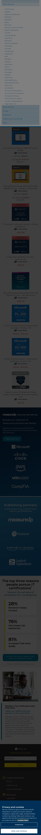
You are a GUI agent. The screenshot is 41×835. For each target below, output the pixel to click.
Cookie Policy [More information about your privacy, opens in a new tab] (22, 822)
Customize (19, 826)
